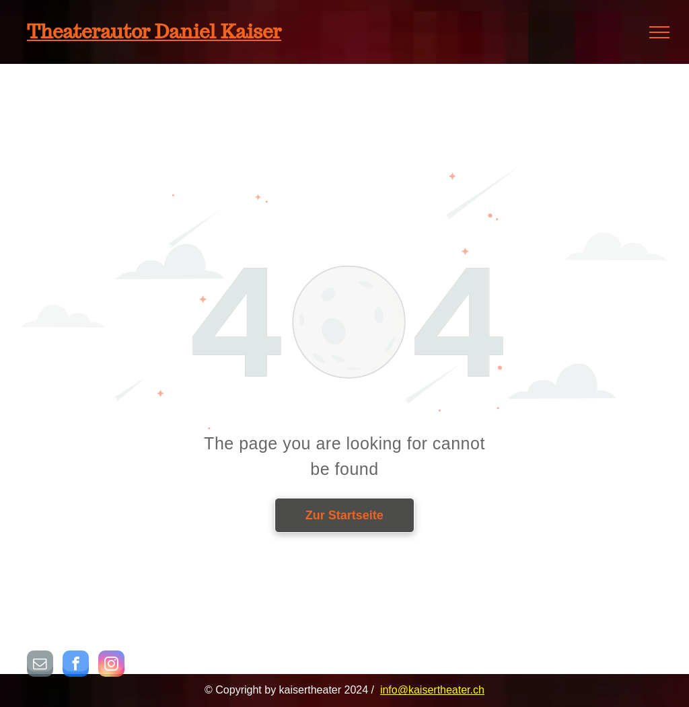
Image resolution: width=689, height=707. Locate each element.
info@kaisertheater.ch (432, 690)
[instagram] (111, 665)
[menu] (659, 32)
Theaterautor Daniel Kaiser (154, 31)
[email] (40, 665)
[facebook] (76, 665)
